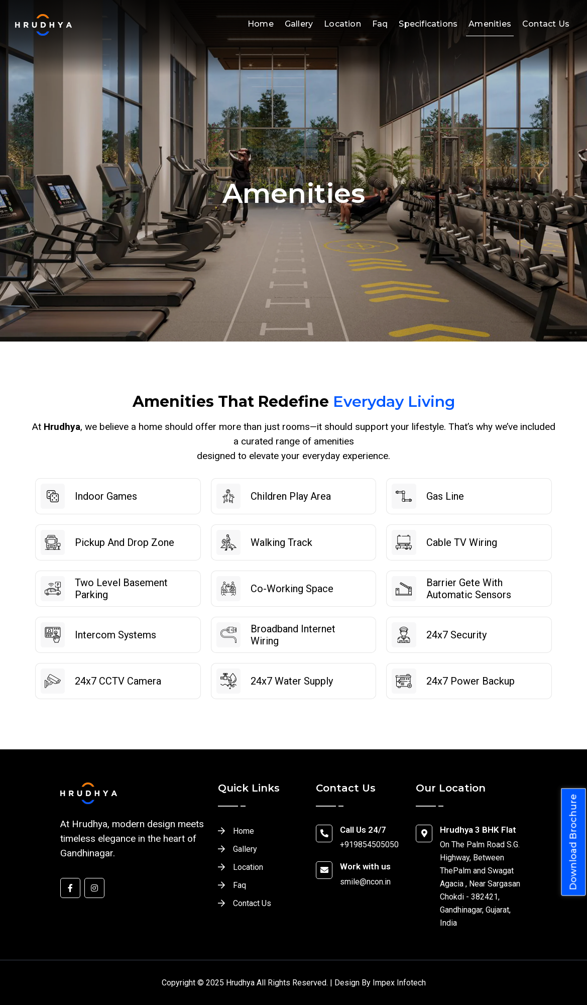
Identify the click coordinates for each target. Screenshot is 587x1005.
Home (261, 24)
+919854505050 (369, 844)
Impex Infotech (399, 982)
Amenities (489, 24)
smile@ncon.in (365, 881)
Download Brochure (573, 842)
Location (342, 24)
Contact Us (545, 24)
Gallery (299, 24)
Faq (380, 24)
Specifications (428, 24)
